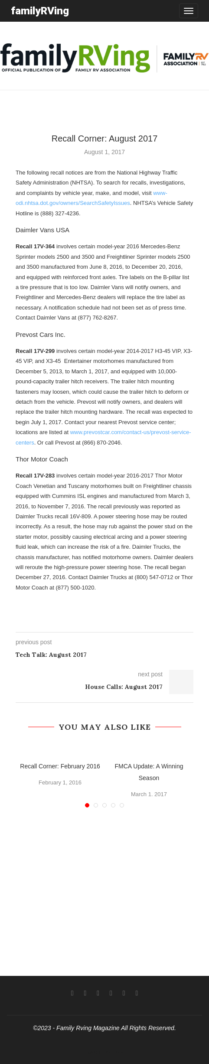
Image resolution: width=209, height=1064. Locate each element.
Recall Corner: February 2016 (60, 766)
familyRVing (40, 10)
